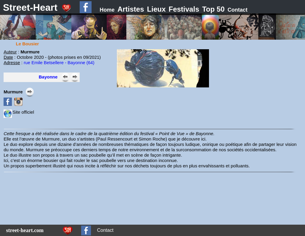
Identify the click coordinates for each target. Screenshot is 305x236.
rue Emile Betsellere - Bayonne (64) (59, 62)
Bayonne (48, 76)
